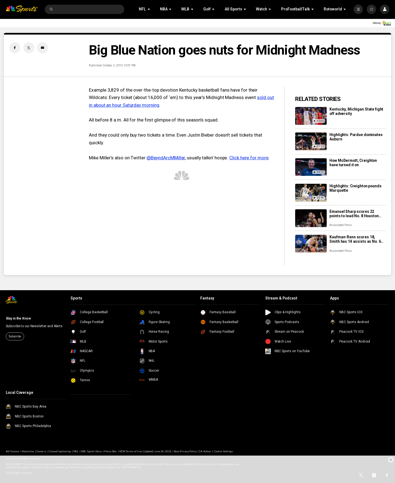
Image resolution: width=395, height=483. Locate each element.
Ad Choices (12, 451)
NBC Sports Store (91, 451)
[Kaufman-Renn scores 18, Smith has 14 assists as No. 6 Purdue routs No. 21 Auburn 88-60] (311, 244)
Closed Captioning (60, 451)
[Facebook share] (14, 47)
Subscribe (15, 336)
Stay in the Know (18, 318)
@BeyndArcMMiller (165, 157)
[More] (358, 9)
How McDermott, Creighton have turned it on (353, 162)
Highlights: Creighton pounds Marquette (355, 188)
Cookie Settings (223, 451)
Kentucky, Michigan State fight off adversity (356, 111)
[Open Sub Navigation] (149, 9)
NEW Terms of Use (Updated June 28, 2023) (145, 451)
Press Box (110, 451)
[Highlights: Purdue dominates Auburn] (311, 141)
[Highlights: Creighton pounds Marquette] (311, 193)
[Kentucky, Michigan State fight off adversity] (311, 116)
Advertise (28, 451)
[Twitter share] (28, 47)
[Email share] (42, 47)
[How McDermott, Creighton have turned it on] (311, 167)
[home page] (22, 9)
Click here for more (248, 157)
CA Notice (205, 451)
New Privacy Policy (185, 451)
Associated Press (340, 225)
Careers (41, 451)
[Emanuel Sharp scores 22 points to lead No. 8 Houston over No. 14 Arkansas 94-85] (311, 218)
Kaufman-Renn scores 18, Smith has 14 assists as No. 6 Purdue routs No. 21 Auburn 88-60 (357, 239)
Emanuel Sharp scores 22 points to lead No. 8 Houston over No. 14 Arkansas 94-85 (354, 213)
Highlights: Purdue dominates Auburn (355, 136)
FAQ (75, 451)
